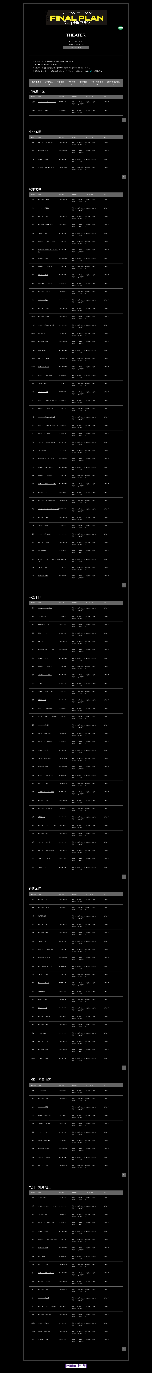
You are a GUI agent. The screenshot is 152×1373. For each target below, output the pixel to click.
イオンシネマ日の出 (43, 275)
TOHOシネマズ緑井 (43, 1107)
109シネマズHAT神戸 (43, 983)
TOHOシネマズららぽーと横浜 (46, 325)
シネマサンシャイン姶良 (44, 1331)
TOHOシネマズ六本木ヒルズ (45, 224)
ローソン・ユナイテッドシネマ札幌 (47, 102)
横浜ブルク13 (41, 333)
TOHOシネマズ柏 (42, 492)
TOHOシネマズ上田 (43, 641)
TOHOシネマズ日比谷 (43, 208)
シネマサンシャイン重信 (44, 1157)
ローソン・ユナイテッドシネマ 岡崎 (47, 716)
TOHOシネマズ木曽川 (43, 725)
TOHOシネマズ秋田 (43, 159)
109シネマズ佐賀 (42, 1256)
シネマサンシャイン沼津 (44, 842)
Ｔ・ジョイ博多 (42, 1197)
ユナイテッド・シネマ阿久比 (45, 775)
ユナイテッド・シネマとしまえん (46, 241)
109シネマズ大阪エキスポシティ (46, 966)
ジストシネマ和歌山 (43, 1058)
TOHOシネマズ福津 (43, 1247)
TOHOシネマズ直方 (43, 1231)
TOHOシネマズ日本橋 (43, 199)
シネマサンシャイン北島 (44, 1123)
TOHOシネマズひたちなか (45, 534)
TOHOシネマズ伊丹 (43, 1024)
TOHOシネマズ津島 (43, 783)
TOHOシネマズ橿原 (43, 1049)
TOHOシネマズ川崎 (43, 341)
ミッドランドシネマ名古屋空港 (46, 792)
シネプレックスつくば (43, 525)
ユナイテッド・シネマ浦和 (45, 375)
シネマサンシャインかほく (45, 674)
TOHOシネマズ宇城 (43, 1289)
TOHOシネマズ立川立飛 (44, 291)
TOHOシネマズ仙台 (43, 150)
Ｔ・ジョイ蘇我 (42, 450)
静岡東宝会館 (41, 817)
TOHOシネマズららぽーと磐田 (46, 850)
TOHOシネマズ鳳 (42, 924)
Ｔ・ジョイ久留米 (42, 1214)
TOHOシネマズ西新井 (43, 258)
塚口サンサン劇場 (42, 1008)
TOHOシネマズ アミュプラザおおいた (48, 1306)
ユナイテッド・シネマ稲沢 (45, 741)
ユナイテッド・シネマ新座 (45, 433)
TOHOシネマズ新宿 (43, 216)
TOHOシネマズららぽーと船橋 (46, 458)
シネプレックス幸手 (43, 392)
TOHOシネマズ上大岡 (43, 316)
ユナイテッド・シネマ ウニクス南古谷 (48, 425)
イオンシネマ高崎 (42, 567)
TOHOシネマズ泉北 (43, 932)
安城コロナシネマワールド (45, 733)
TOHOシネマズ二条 (43, 1041)
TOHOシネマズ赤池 (43, 750)
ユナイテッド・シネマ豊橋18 (45, 708)
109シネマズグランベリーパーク (46, 283)
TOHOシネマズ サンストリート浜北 (47, 825)
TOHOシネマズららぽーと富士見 (46, 417)
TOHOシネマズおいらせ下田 (45, 142)
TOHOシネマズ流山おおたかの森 (46, 500)
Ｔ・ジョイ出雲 (42, 1090)
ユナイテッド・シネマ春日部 (45, 408)
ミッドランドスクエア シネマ (45, 691)
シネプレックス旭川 (43, 110)
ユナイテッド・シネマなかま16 (46, 1222)
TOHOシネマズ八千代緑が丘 (45, 467)
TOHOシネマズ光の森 (43, 1298)
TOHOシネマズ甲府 (43, 575)
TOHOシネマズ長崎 (43, 1264)
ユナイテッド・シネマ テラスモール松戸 (48, 509)
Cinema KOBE (41, 991)
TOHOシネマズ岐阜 (43, 800)
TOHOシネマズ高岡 (43, 658)
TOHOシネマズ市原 (43, 517)
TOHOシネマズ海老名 (43, 358)
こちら (90, 71)
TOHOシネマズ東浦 (43, 766)
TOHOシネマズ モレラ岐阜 (45, 808)
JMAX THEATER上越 (43, 624)
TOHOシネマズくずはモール (45, 957)
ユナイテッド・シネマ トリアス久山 (47, 1239)
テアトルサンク (42, 683)
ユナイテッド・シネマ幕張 (45, 475)
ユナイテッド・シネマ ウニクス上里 (47, 400)
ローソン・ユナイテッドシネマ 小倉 (47, 1206)
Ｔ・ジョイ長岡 (42, 616)
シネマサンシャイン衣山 (44, 1140)
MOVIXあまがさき (42, 999)
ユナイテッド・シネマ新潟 (45, 608)
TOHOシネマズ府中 (43, 300)
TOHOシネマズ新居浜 (43, 1148)
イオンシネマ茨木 (42, 941)
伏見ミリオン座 (42, 700)
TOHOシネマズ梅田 (43, 899)
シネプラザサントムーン (44, 858)
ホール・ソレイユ (42, 1132)
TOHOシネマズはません (44, 1281)
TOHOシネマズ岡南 (43, 1098)
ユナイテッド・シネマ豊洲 (45, 266)
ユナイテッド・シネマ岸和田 (45, 949)
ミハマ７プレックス (43, 1339)
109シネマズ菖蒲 (42, 383)
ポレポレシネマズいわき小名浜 (46, 167)
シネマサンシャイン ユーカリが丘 (46, 442)
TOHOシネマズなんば (43, 907)
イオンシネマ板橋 (42, 233)
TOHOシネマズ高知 (43, 1165)
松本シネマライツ (42, 633)
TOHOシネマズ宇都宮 (43, 542)
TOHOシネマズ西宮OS (44, 1016)
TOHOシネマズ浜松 (43, 833)
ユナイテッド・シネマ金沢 (45, 666)
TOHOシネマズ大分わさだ (45, 1314)
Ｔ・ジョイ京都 (42, 1033)
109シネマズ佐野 (42, 550)
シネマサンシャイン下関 (44, 1115)
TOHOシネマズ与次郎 (43, 1323)
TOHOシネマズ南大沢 (43, 308)
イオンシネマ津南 (42, 867)
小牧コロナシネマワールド (45, 758)
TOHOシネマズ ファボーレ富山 (46, 649)
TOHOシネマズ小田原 (43, 366)
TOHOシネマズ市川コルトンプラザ (47, 484)
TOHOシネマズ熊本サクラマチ (46, 1273)
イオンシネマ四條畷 (43, 974)
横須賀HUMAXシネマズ (44, 350)
